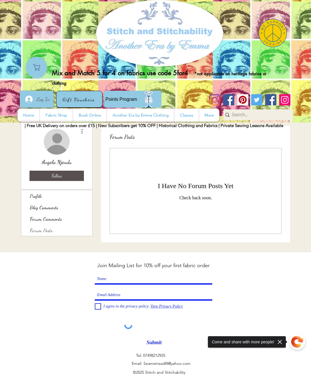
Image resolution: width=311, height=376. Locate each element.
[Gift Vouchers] (79, 99)
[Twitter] (256, 99)
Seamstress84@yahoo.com (166, 363)
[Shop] (36, 67)
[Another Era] (270, 99)
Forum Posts (41, 230)
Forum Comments (46, 219)
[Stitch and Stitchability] (228, 99)
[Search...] (256, 114)
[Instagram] (214, 99)
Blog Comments (44, 207)
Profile (36, 196)
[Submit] (154, 343)
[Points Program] (133, 99)
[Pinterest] (242, 99)
